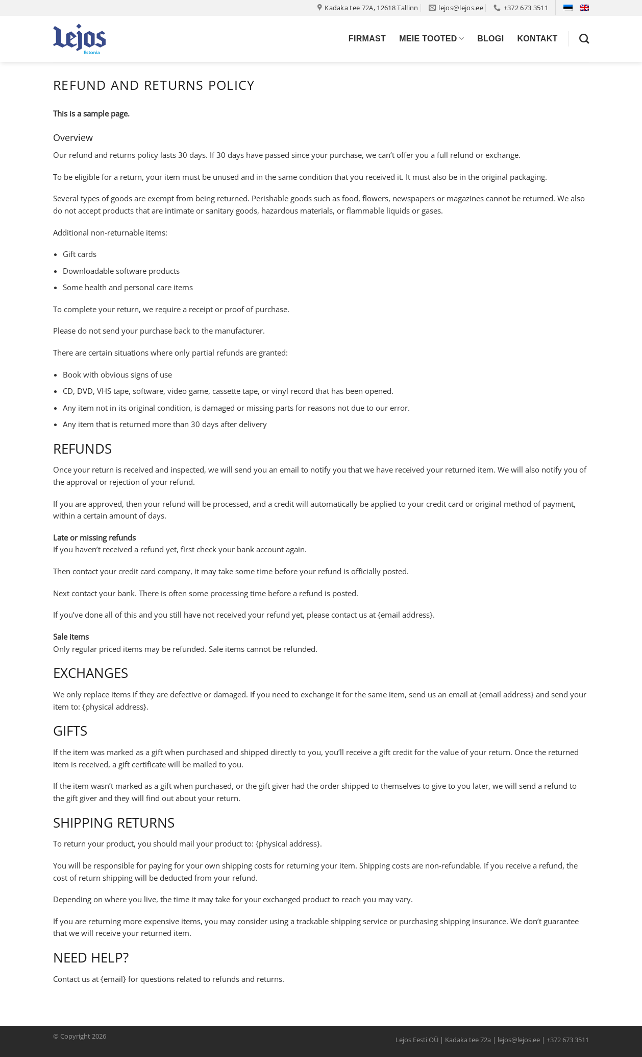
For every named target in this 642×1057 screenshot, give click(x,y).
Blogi (490, 38)
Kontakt (537, 38)
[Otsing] (584, 39)
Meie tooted (431, 38)
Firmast (367, 38)
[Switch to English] (584, 7)
